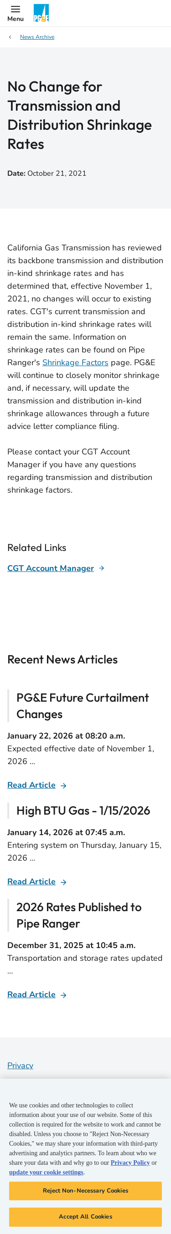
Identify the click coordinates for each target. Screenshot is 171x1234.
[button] (15, 13)
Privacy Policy (130, 1162)
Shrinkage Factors (75, 362)
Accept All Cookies (85, 1217)
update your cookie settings (46, 1172)
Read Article (31, 785)
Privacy (20, 1065)
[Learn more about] (56, 568)
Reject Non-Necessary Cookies (85, 1191)
